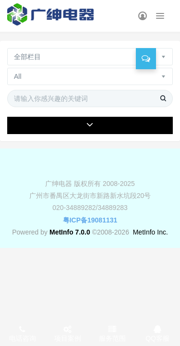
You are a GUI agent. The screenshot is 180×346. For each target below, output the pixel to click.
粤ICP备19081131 (90, 220)
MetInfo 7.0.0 (69, 232)
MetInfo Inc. (150, 232)
